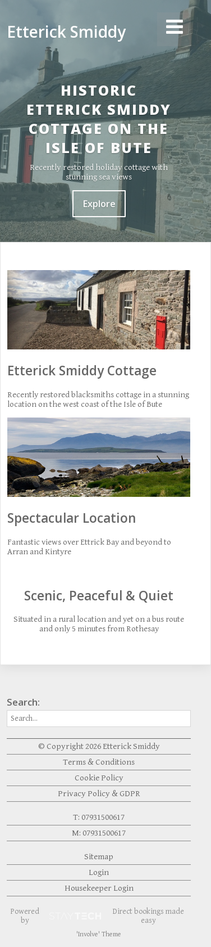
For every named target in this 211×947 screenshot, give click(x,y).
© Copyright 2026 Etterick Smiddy (99, 746)
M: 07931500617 (99, 833)
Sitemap (98, 856)
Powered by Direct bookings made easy (97, 916)
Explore (99, 204)
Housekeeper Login (99, 888)
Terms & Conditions (99, 762)
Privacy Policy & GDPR (99, 793)
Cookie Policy (99, 778)
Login (99, 872)
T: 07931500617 (99, 817)
